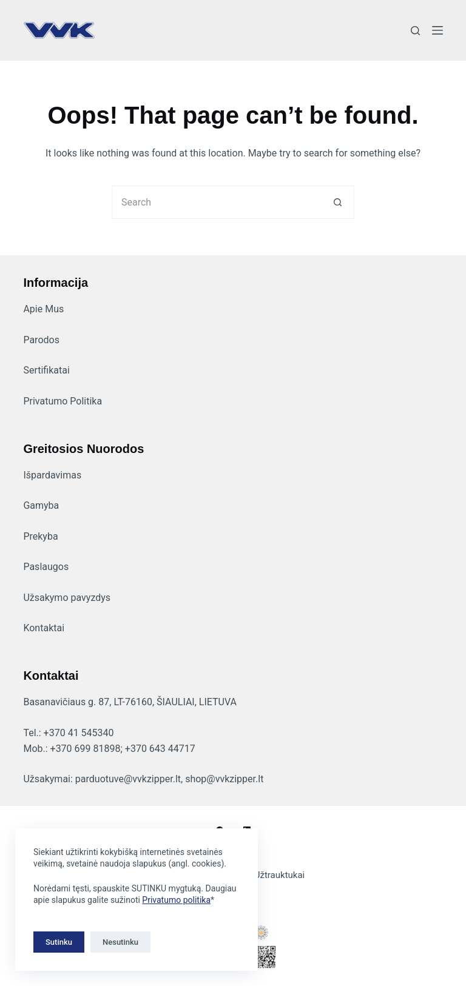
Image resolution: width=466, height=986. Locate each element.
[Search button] (337, 202)
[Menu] (437, 30)
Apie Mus (43, 309)
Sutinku (59, 942)
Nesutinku (120, 942)
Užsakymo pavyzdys (66, 597)
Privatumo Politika (62, 401)
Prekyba (40, 536)
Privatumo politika (176, 900)
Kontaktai (43, 628)
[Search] (415, 30)
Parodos (41, 340)
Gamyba (41, 505)
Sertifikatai (46, 370)
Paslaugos (46, 566)
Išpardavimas (52, 475)
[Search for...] (216, 202)
